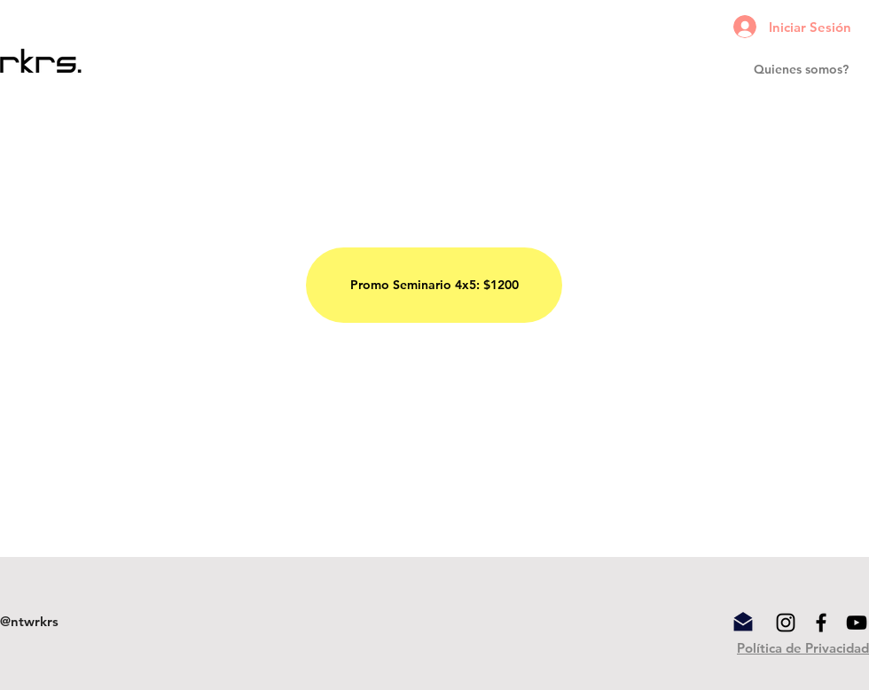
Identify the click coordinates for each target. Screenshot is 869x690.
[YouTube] (856, 622)
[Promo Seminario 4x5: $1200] (434, 285)
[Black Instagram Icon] (785, 622)
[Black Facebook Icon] (821, 622)
